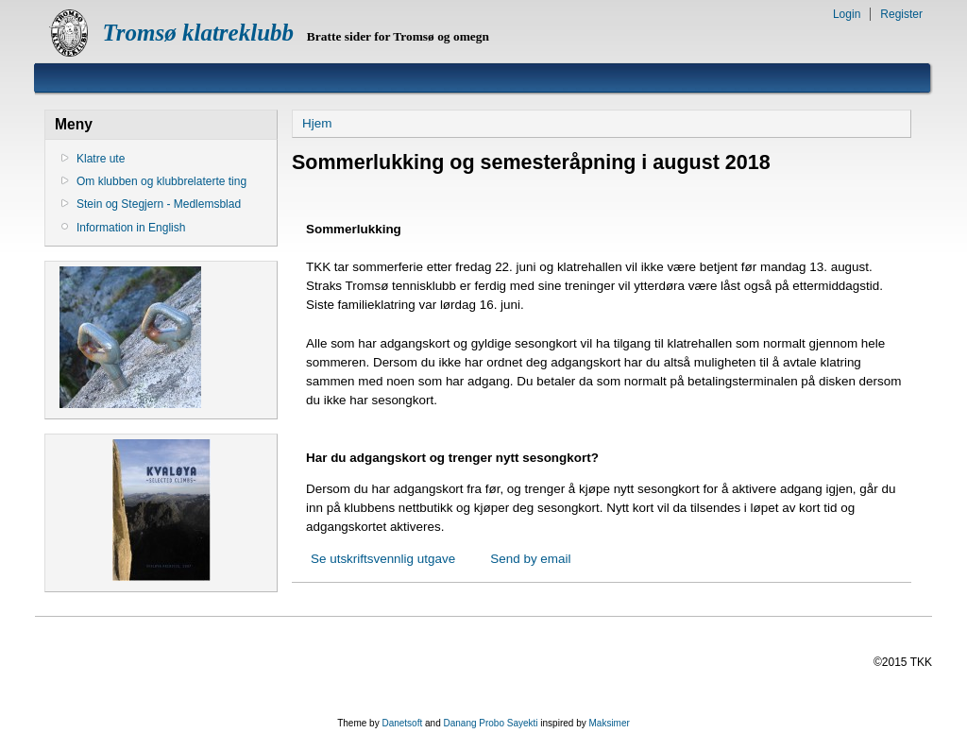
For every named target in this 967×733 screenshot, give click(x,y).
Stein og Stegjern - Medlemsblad (158, 204)
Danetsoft (402, 723)
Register (901, 14)
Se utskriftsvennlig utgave (383, 559)
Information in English (130, 227)
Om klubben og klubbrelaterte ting (161, 181)
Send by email (530, 559)
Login (846, 14)
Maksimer (608, 723)
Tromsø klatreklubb (198, 32)
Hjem (316, 123)
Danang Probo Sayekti (490, 723)
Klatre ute (100, 158)
